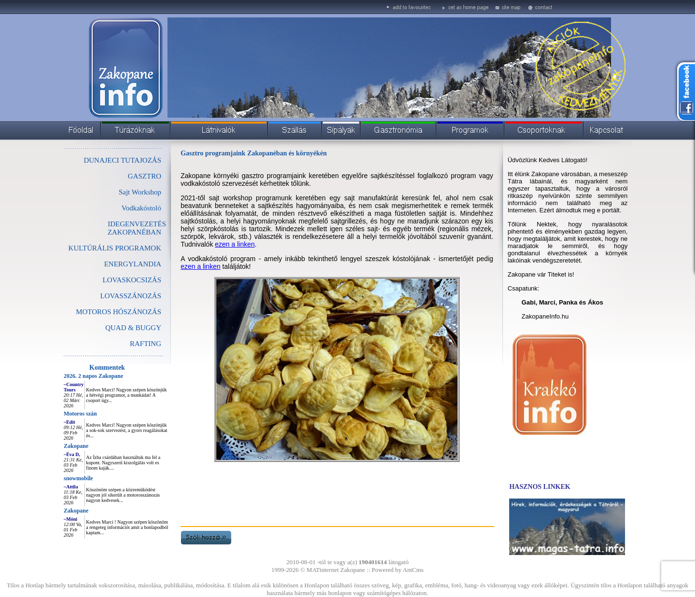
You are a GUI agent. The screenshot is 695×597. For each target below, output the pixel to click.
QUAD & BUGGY (133, 328)
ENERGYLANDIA (132, 264)
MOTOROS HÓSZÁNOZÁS (118, 312)
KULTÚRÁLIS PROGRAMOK (115, 248)
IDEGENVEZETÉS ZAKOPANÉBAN (137, 228)
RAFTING (145, 343)
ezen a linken (235, 244)
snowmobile (78, 478)
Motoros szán (80, 413)
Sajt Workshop (140, 192)
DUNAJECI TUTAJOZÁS (122, 160)
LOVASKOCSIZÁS (132, 280)
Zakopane (76, 446)
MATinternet (322, 569)
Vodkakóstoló (141, 208)
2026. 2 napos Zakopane (93, 376)
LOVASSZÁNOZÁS (130, 296)
